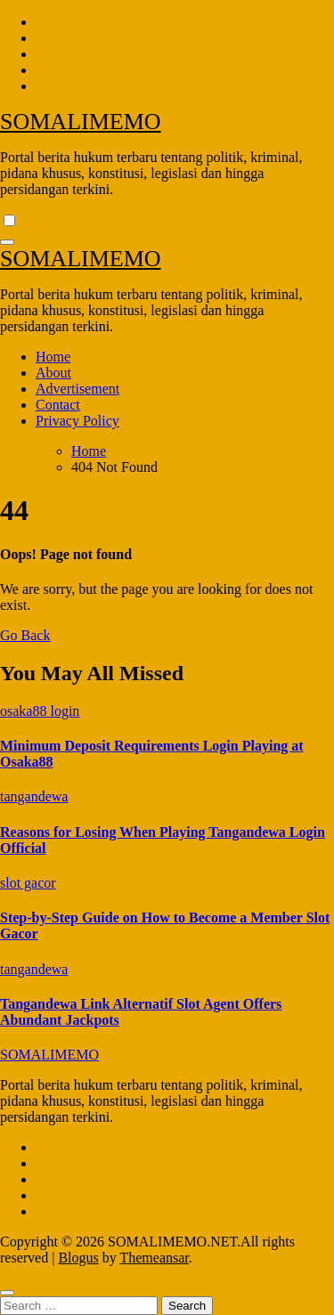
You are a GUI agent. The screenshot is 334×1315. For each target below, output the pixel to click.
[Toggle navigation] (7, 242)
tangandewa (34, 796)
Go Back (25, 635)
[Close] (7, 1292)
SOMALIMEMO (80, 121)
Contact (58, 404)
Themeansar (153, 1257)
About (53, 372)
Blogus (78, 1257)
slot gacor (28, 882)
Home (53, 356)
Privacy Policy (77, 420)
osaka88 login (39, 710)
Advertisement (77, 388)
